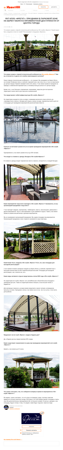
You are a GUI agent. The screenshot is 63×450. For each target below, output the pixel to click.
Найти (5, 10)
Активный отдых (17, 13)
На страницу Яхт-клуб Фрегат (13, 439)
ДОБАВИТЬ (54, 7)
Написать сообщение (14, 408)
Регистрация (29, 4)
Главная (5, 13)
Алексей (11, 407)
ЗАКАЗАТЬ (43, 7)
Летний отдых (24, 13)
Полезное (10, 13)
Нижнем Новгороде (43, 1)
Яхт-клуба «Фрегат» (48, 74)
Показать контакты (31, 430)
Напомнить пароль (37, 4)
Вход (22, 4)
